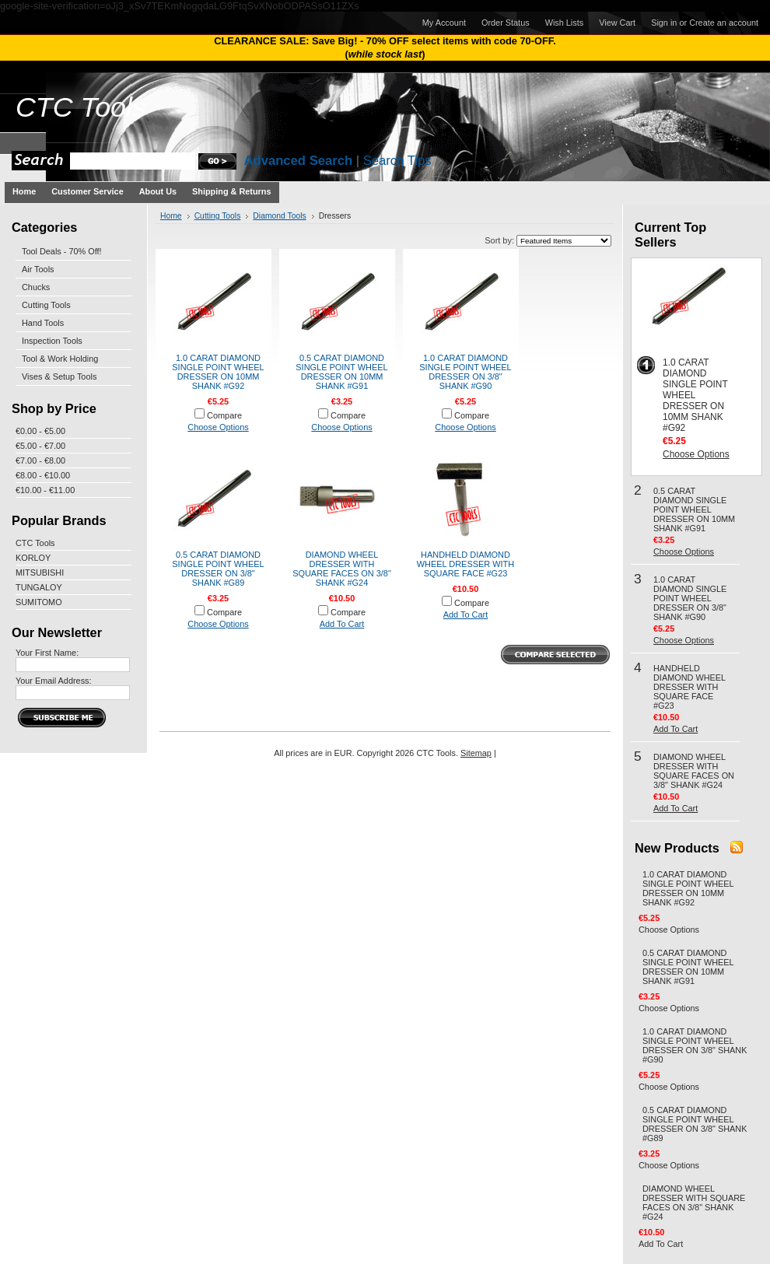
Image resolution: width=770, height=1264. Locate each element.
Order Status (505, 22)
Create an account (723, 22)
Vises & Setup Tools (59, 376)
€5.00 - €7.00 (40, 445)
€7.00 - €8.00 (40, 460)
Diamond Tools (279, 216)
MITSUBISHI (40, 572)
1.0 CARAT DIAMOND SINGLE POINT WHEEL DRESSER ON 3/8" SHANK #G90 (465, 371)
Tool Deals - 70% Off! (62, 251)
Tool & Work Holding (60, 358)
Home (171, 216)
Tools (81, 107)
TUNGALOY (39, 587)
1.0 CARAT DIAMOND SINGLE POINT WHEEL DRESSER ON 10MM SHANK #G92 (218, 371)
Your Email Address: (54, 680)
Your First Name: (47, 652)
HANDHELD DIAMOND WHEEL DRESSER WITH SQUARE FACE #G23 (465, 564)
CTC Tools (35, 543)
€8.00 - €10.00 (43, 475)
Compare (224, 415)
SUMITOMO (39, 602)
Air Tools (38, 269)
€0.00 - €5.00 (40, 431)
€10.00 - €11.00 (45, 490)
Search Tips (397, 160)
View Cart (617, 22)
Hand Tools (43, 322)
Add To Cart (342, 623)
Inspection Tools (52, 340)
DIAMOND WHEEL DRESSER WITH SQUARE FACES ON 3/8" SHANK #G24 (341, 568)
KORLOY (33, 557)
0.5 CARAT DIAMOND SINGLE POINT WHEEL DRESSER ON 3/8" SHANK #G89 (218, 568)
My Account (444, 22)
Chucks (36, 287)
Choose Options (217, 427)
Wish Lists (564, 22)
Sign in (664, 22)
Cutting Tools (46, 305)
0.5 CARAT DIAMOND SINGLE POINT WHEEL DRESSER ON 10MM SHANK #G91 (341, 371)
